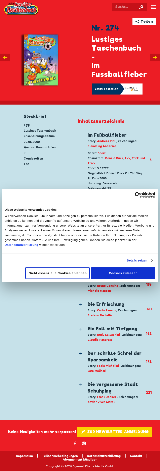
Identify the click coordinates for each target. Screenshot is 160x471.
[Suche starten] (141, 7)
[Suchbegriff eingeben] (129, 7)
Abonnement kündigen (80, 459)
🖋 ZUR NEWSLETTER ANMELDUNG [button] (114, 432)
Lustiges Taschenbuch (21, 9)
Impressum (24, 456)
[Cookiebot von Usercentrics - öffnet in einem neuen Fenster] (137, 195)
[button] (112, 140)
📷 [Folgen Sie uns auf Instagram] (84, 443)
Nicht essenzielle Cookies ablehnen (58, 273)
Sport (102, 153)
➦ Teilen (144, 21)
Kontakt (136, 456)
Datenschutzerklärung (21, 244)
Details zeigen (137, 260)
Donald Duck (114, 158)
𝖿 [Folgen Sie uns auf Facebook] (75, 443)
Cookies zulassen (123, 273)
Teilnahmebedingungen (60, 456)
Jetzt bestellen (106, 89)
